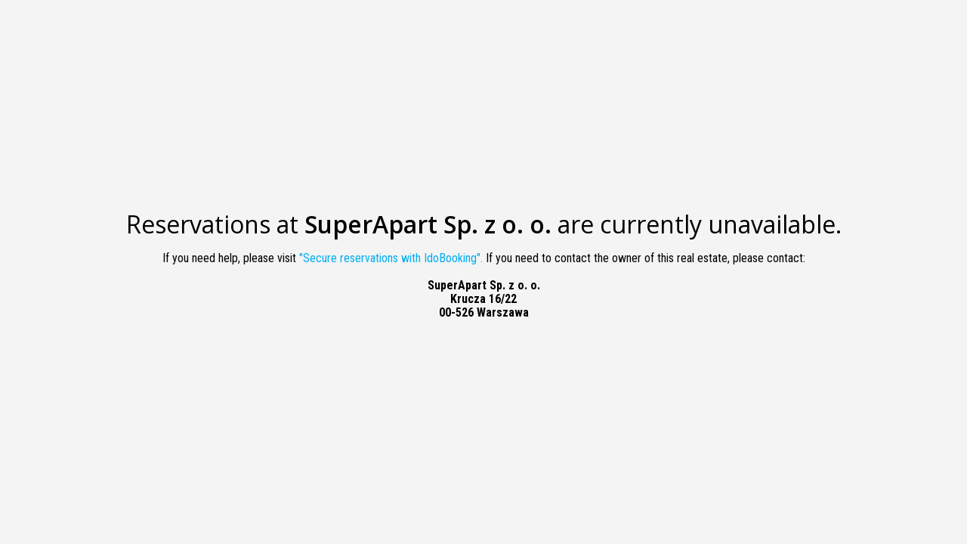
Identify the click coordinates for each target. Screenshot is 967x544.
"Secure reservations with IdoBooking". (391, 258)
